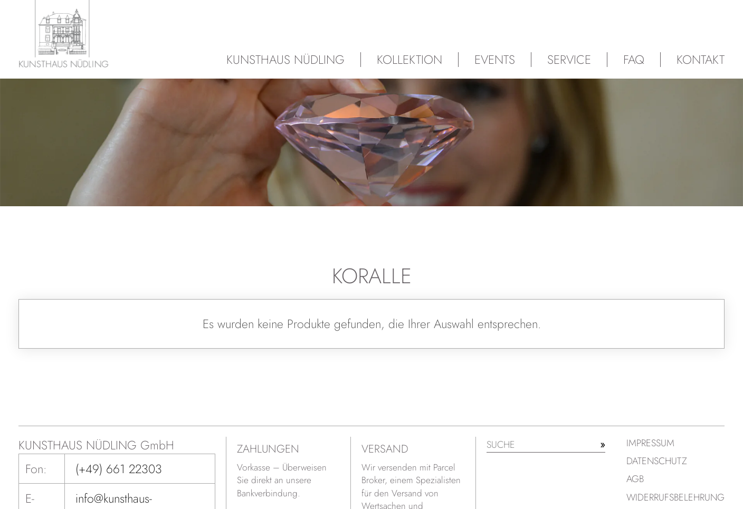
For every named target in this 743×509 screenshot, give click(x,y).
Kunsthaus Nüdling (285, 60)
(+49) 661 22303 (118, 469)
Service (569, 60)
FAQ (633, 60)
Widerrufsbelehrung (675, 497)
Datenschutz (656, 461)
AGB (635, 479)
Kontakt (701, 60)
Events (494, 60)
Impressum (650, 443)
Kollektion (409, 60)
